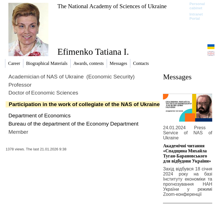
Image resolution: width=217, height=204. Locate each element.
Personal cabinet (197, 6)
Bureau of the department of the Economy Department (73, 124)
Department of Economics (39, 116)
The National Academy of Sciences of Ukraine (112, 6)
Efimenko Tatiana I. (93, 52)
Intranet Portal (196, 16)
